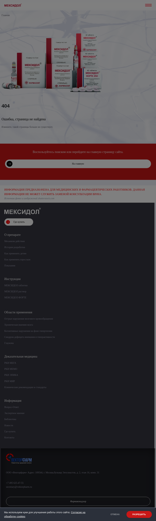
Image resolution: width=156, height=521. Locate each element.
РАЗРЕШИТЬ (139, 514)
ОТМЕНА (115, 514)
